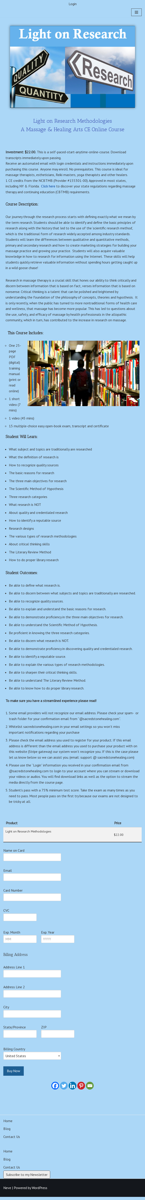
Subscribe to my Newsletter (27, 1177)
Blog (6, 1131)
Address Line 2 (14, 990)
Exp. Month (11, 935)
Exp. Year (47, 935)
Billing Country (14, 1052)
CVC (6, 913)
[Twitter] (64, 1088)
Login (73, 4)
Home (7, 1123)
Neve (7, 1190)
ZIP (44, 1030)
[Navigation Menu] (136, 12)
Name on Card (13, 853)
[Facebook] (55, 1088)
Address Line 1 (14, 969)
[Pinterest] (81, 1088)
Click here (48, 186)
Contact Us (11, 1139)
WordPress (39, 1190)
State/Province (14, 1030)
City (6, 1010)
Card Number (13, 893)
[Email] (90, 1088)
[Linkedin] (72, 1088)
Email (7, 873)
